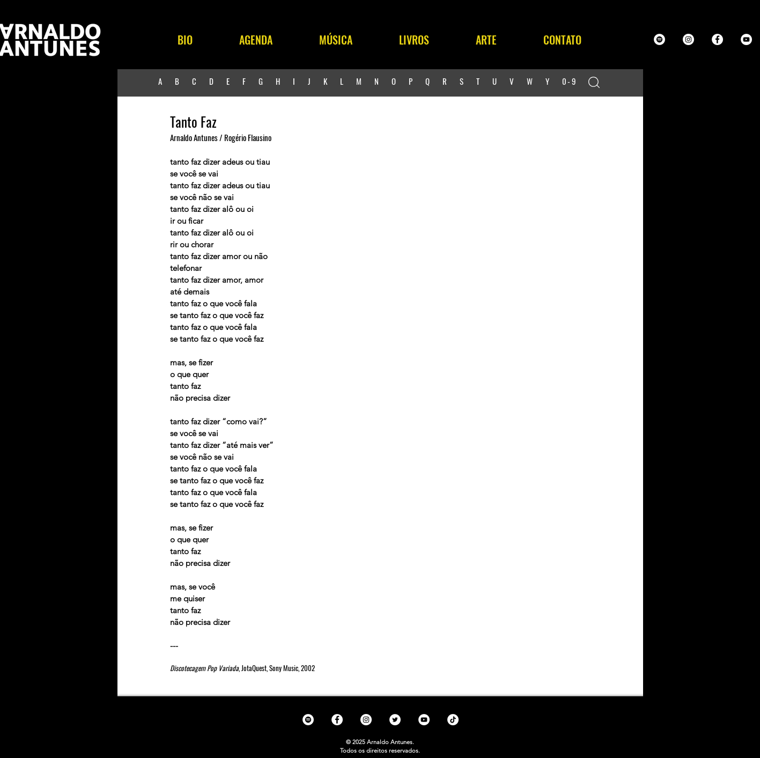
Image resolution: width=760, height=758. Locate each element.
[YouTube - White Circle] (746, 39)
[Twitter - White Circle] (395, 719)
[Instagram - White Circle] (688, 39)
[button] (336, 40)
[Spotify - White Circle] (659, 39)
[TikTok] (453, 719)
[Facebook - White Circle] (717, 39)
